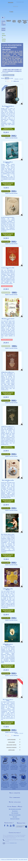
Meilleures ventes (11, 744)
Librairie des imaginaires (8, 21)
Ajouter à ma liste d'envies (11, 137)
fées (16, 61)
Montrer (2, 78)
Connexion (10, 2)
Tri (1, 75)
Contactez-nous (20, 2)
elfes (21, 61)
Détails (3, 65)
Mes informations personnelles (15, 809)
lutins (5, 62)
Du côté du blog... (25, 23)
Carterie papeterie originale (14, 21)
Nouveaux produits (11, 747)
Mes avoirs (15, 816)
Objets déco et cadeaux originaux (25, 21)
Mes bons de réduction (14, 818)
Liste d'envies (11, 739)
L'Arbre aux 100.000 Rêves (2, 3)
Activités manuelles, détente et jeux (19, 21)
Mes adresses (15, 811)
